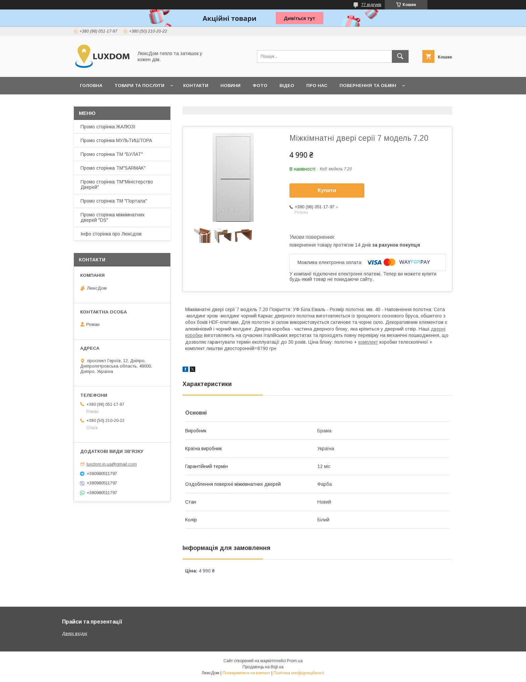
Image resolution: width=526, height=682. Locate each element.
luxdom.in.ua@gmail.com (112, 464)
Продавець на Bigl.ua (263, 667)
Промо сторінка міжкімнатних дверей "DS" (113, 217)
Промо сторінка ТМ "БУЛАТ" (112, 154)
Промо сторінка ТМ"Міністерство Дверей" (117, 184)
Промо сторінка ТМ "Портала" (114, 201)
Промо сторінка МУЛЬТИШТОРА (116, 140)
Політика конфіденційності (298, 673)
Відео (286, 85)
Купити (327, 190)
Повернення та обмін (367, 85)
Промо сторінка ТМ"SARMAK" (113, 168)
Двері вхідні (74, 633)
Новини (230, 85)
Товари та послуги (139, 85)
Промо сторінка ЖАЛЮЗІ (108, 126)
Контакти (195, 85)
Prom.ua (295, 660)
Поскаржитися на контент (246, 673)
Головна (91, 85)
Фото (260, 85)
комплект (368, 342)
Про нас (316, 85)
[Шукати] (400, 56)
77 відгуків (371, 4)
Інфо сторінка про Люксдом (111, 234)
